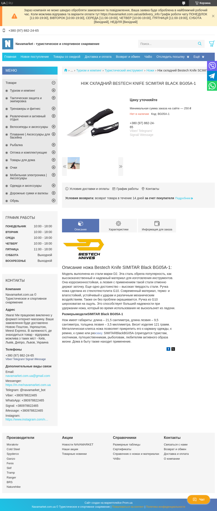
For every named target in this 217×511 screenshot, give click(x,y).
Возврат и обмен (128, 56)
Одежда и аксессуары (26, 185)
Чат (199, 499)
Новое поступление (35, 56)
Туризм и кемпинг (89, 70)
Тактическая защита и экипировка (26, 99)
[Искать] (200, 44)
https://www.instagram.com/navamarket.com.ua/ (28, 419)
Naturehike (14, 486)
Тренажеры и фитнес (25, 108)
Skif (9, 468)
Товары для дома (22, 160)
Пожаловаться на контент (128, 506)
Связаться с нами (176, 444)
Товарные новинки (74, 453)
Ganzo (11, 458)
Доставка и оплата (98, 56)
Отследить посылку (170, 56)
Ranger (11, 477)
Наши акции (70, 449)
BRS (10, 482)
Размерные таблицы (126, 444)
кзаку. (99, 333)
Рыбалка (16, 145)
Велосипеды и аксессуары (29, 127)
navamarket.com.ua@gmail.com (28, 376)
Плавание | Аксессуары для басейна (30, 136)
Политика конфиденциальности (165, 506)
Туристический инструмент (124, 70)
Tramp (11, 472)
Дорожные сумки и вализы (29, 193)
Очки (13, 167)
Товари (11, 83)
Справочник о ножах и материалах (136, 453)
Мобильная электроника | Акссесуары (28, 176)
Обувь (14, 200)
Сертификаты (122, 449)
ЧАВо (116, 458)
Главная (10, 56)
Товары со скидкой (66, 56)
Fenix (10, 463)
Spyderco (13, 453)
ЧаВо (148, 56)
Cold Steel (13, 449)
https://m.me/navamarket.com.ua (28, 385)
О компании (172, 458)
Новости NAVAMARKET (77, 444)
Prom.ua (127, 502)
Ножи (150, 70)
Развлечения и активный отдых (28, 117)
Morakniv (12, 444)
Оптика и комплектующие (28, 152)
